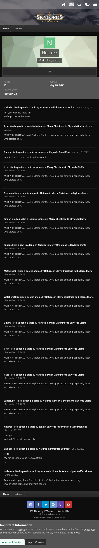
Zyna (6, 126)
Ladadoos (9, 471)
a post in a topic (27, 107)
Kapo (6, 374)
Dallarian (8, 107)
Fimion (7, 219)
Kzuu (6, 167)
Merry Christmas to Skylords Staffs (65, 126)
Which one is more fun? (63, 107)
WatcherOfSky (11, 297)
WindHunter (10, 400)
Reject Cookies (35, 542)
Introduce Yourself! (60, 448)
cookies (21, 529)
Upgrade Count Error (59, 152)
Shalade (8, 448)
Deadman (9, 193)
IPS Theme (35, 511)
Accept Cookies (12, 542)
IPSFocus (48, 511)
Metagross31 (11, 271)
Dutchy (7, 152)
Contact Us (63, 511)
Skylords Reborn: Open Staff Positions (67, 426)
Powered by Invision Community (49, 517)
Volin (6, 348)
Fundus (8, 245)
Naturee (44, 107)
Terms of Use (73, 532)
